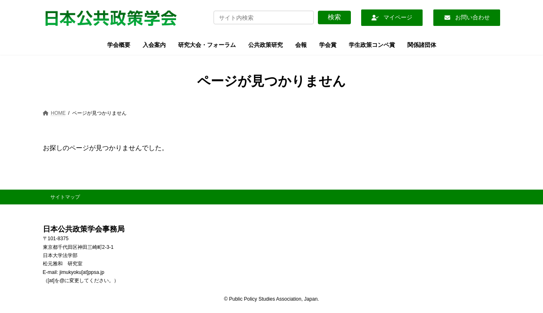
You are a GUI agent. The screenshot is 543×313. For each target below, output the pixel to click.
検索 (334, 17)
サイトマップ (65, 197)
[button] (392, 17)
